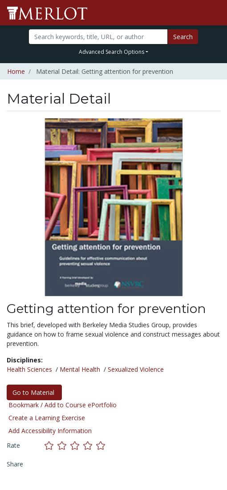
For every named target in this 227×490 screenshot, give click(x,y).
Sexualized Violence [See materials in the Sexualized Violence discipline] (136, 369)
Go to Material (34, 392)
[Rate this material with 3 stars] (76, 445)
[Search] (98, 36)
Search (183, 36)
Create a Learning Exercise (46, 418)
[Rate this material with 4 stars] (89, 445)
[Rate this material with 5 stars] (101, 445)
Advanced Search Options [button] (111, 52)
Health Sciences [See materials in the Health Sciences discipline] (29, 369)
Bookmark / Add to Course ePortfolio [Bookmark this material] (62, 405)
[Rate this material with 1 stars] (51, 445)
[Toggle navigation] (214, 13)
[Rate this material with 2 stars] (63, 445)
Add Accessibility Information (50, 430)
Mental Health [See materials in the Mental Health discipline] (80, 369)
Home (16, 71)
